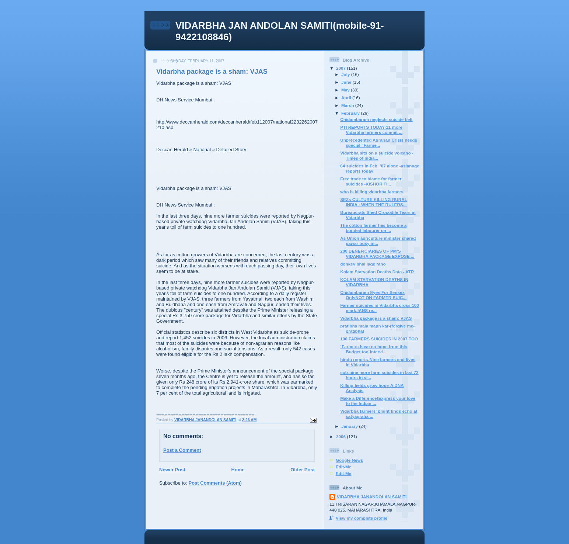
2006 (341, 436)
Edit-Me (343, 466)
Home (237, 469)
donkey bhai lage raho (362, 263)
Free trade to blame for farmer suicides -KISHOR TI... (370, 181)
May (346, 89)
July (346, 74)
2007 (341, 68)
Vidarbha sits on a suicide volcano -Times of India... (376, 155)
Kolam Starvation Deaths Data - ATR (377, 271)
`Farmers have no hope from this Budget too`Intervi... (373, 349)
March (348, 105)
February (351, 113)
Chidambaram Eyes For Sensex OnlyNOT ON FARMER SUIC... (373, 295)
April (346, 97)
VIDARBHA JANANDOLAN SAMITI (371, 496)
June (347, 82)
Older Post (302, 469)
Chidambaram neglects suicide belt (376, 119)
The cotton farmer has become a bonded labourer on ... (373, 228)
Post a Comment (182, 450)
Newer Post (172, 469)
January (350, 426)
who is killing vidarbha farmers (371, 191)
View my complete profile (361, 518)
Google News (349, 460)
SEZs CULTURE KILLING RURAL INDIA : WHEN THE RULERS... (373, 202)
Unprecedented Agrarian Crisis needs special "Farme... (378, 143)
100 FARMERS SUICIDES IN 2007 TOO (379, 338)
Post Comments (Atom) (215, 483)
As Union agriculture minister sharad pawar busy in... (378, 241)
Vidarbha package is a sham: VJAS (376, 318)
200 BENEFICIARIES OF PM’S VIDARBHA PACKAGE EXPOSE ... (377, 254)
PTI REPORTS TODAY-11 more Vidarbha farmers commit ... (371, 130)
